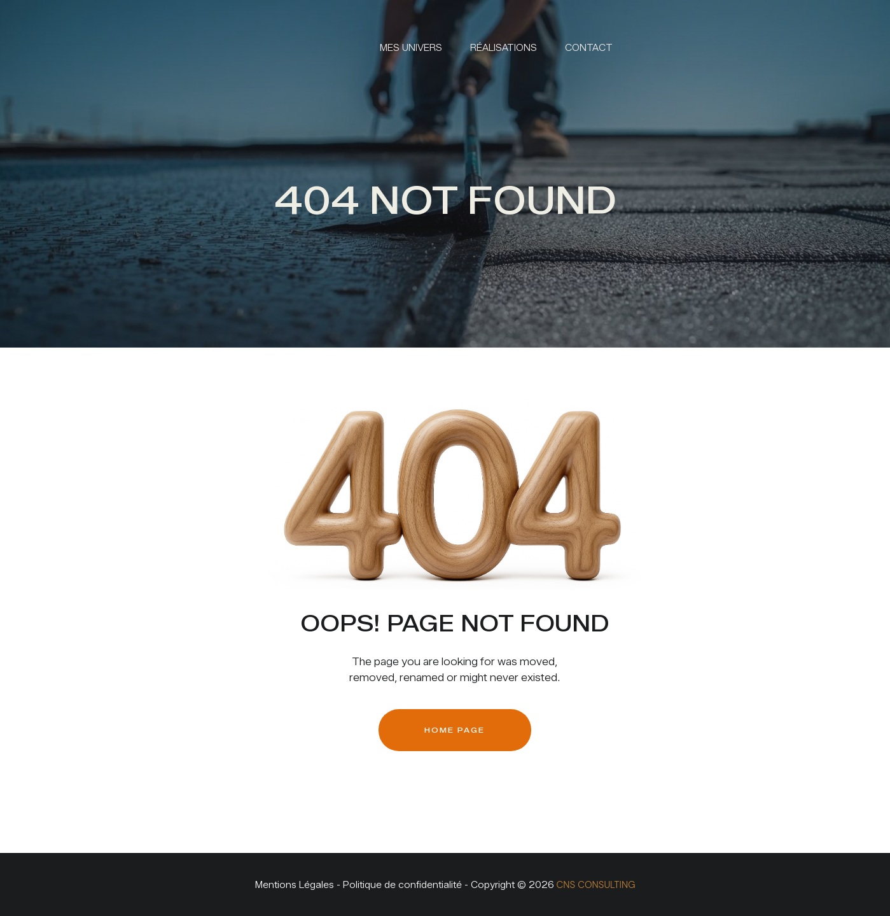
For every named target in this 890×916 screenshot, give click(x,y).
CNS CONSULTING (596, 884)
